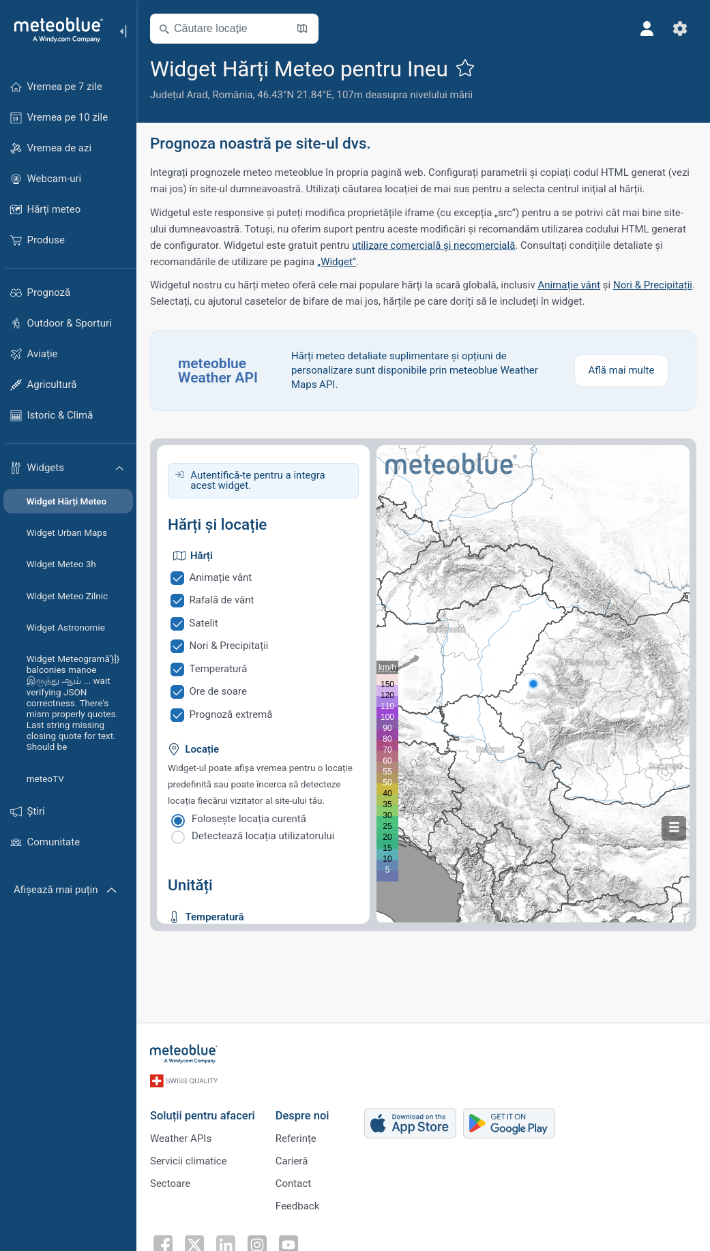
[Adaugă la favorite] (465, 67)
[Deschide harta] (302, 29)
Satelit (204, 623)
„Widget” (336, 262)
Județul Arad (179, 95)
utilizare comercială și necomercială (433, 245)
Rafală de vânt (222, 600)
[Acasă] (54, 30)
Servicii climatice (188, 1161)
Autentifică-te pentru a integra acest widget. (257, 480)
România (232, 95)
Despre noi (302, 1115)
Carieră (292, 1161)
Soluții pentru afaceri (202, 1115)
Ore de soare (218, 691)
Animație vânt (568, 285)
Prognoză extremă (231, 714)
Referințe (296, 1138)
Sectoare (170, 1183)
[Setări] (679, 28)
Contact (293, 1183)
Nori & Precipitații (652, 285)
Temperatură (219, 669)
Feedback (298, 1206)
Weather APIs (180, 1138)
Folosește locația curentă (249, 819)
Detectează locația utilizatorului (263, 836)
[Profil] (647, 28)
